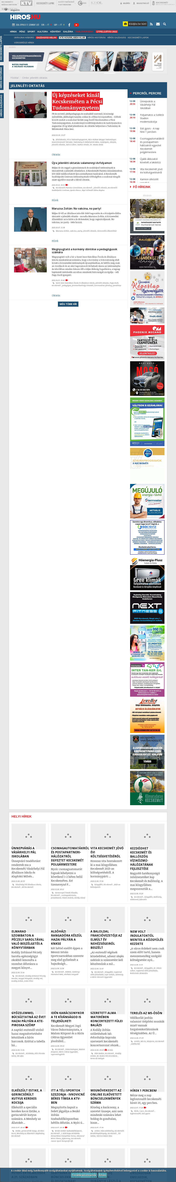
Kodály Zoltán (17, 981)
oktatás (113, 142)
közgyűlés (99, 884)
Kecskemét (88, 187)
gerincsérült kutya (29, 1131)
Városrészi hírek (24, 43)
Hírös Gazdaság (116, 37)
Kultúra (42, 31)
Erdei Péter (28, 981)
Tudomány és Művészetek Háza (86, 142)
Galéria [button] (68, 31)
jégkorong (66, 1138)
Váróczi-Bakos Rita (104, 1136)
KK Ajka (20, 1056)
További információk (84, 1175)
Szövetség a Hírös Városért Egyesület (106, 975)
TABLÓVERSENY (84, 31)
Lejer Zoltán (110, 974)
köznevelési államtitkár (107, 231)
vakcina (73, 231)
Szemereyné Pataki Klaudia (66, 892)
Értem (102, 1175)
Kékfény (55, 31)
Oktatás (56, 154)
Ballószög (157, 897)
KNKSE (68, 972)
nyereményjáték (58, 1054)
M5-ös (143, 1041)
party (80, 231)
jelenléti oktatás (58, 144)
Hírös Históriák (97, 37)
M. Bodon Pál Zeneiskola (107, 1056)
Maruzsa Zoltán (62, 231)
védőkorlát (135, 1044)
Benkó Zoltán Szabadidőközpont (68, 1131)
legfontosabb (135, 1113)
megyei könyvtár (25, 978)
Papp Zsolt (114, 283)
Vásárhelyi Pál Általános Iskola (28, 884)
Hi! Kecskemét (27, 887)
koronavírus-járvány (103, 285)
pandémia (117, 285)
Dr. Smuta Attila (96, 144)
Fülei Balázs (99, 1053)
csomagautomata (68, 895)
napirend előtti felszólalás (147, 970)
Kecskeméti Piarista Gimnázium (69, 187)
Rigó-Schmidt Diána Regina (93, 190)
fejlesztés (143, 899)
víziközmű (134, 899)
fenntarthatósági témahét (82, 285)
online (97, 1131)
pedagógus (66, 285)
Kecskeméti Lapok (138, 37)
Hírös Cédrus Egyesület (68, 1052)
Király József (80, 898)
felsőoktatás (61, 139)
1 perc (141, 1111)
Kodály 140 (38, 978)
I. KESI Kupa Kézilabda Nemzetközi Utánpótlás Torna (65, 1134)
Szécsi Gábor (71, 144)
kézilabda (30, 1053)
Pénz (22, 31)
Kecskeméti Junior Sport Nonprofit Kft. (66, 1139)
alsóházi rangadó (71, 974)
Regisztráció (141, 3)
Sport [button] (31, 31)
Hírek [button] (13, 31)
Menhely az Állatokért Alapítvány (30, 1133)
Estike (18, 1131)
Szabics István (83, 144)
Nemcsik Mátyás (97, 1058)
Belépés (125, 3)
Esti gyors (146, 1113)
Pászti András (68, 898)
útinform (150, 1041)
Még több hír (68, 304)
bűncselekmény (107, 1131)
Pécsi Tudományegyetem (77, 139)
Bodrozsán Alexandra (139, 973)
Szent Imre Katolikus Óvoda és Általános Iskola (75, 283)
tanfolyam (104, 142)
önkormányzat (71, 1049)
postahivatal (56, 898)
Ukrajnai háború (24, 37)
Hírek (55, 200)
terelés (137, 1041)
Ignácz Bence (75, 190)
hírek (136, 1111)
